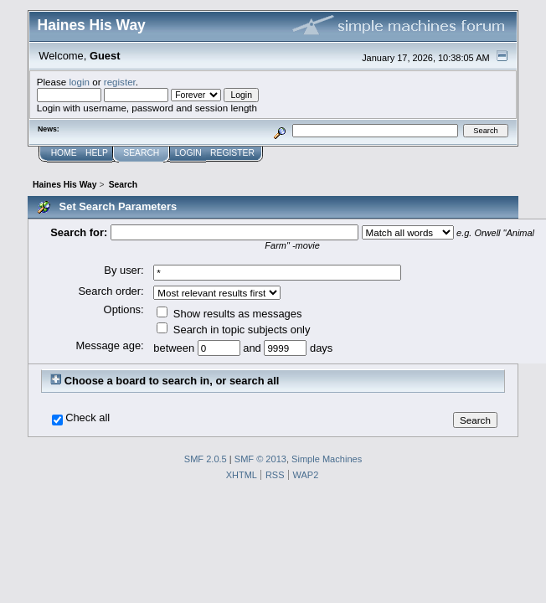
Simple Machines (326, 459)
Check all (87, 418)
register (120, 81)
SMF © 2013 (260, 459)
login (79, 81)
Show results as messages (229, 313)
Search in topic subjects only (233, 329)
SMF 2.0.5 (205, 459)
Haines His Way (92, 25)
